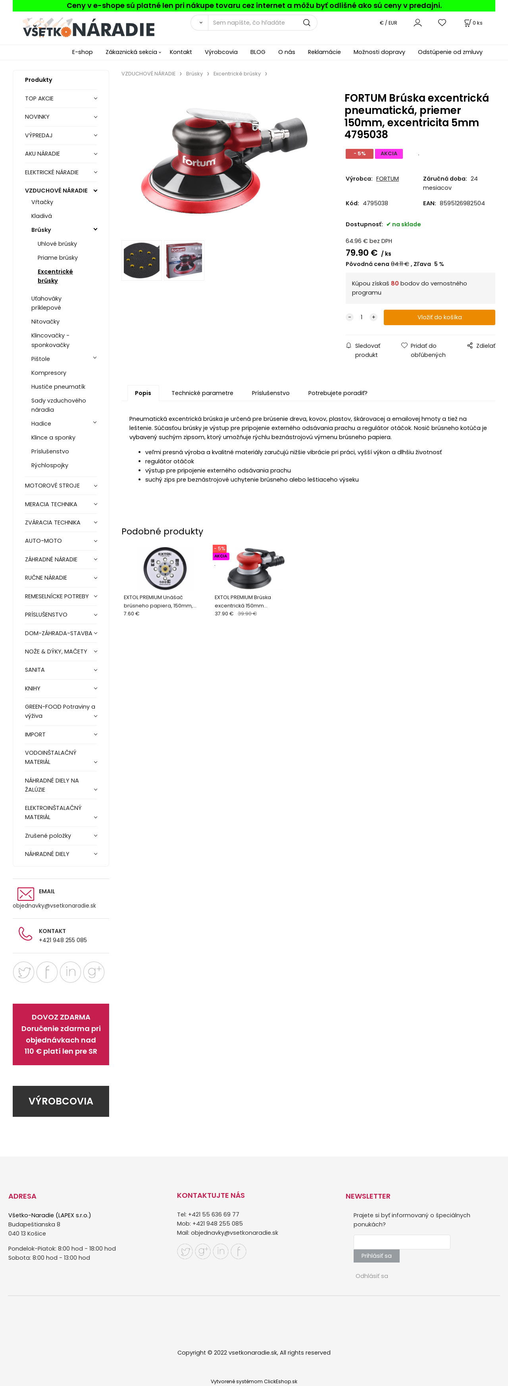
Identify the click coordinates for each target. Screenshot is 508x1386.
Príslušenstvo (50, 451)
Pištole (40, 359)
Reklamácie (324, 52)
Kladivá (41, 216)
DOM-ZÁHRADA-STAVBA (58, 633)
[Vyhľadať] (199, 23)
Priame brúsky (58, 258)
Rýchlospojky (49, 465)
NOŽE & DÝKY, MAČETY (56, 651)
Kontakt (181, 52)
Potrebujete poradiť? (338, 393)
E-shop (82, 52)
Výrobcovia (221, 52)
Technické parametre (202, 393)
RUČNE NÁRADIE (46, 578)
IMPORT (35, 734)
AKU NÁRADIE (42, 154)
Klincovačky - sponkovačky (50, 340)
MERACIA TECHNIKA (51, 504)
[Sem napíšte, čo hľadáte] (263, 23)
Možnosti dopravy (379, 52)
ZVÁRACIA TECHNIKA (53, 522)
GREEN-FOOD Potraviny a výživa (60, 711)
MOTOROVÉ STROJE (52, 486)
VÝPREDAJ (39, 135)
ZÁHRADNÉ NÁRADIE (51, 559)
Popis (143, 393)
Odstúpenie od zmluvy (450, 52)
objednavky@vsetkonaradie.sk (54, 906)
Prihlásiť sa (377, 1256)
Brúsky (41, 230)
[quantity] (361, 317)
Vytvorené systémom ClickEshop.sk (254, 1381)
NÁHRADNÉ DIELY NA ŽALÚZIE (52, 785)
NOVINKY (37, 117)
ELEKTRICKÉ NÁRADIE (52, 172)
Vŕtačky (42, 202)
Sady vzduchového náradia (58, 405)
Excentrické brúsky (55, 276)
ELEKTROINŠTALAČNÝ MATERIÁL (53, 812)
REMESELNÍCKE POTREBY (57, 596)
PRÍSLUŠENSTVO (46, 615)
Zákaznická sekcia (131, 52)
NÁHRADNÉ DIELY (47, 854)
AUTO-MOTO (43, 541)
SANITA (35, 670)
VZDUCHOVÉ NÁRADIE (56, 191)
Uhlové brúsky (57, 244)
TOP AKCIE (39, 98)
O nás (286, 52)
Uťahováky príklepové (46, 303)
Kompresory (48, 373)
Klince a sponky (53, 437)
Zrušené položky (48, 836)
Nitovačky (45, 322)
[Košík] (473, 23)
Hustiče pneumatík (58, 387)
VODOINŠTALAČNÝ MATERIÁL (51, 757)
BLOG (258, 52)
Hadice (41, 424)
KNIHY (32, 688)
